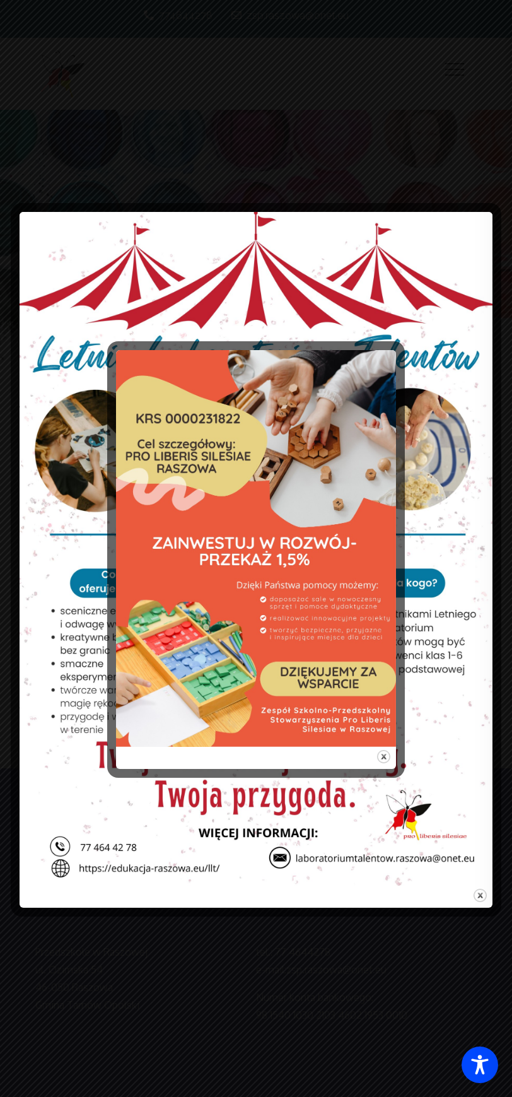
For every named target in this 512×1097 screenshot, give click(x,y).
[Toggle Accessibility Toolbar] (479, 1064)
